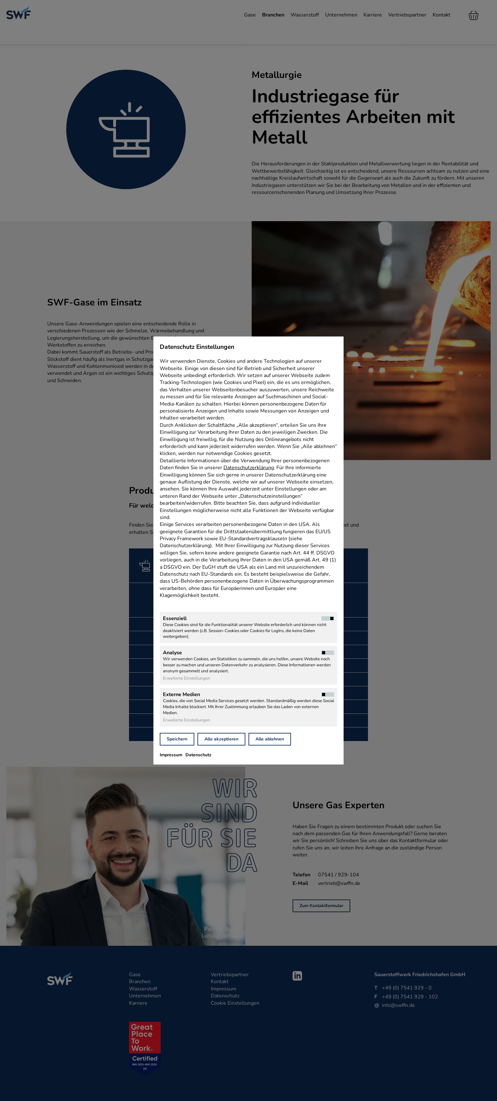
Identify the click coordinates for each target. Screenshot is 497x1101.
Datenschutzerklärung (248, 467)
